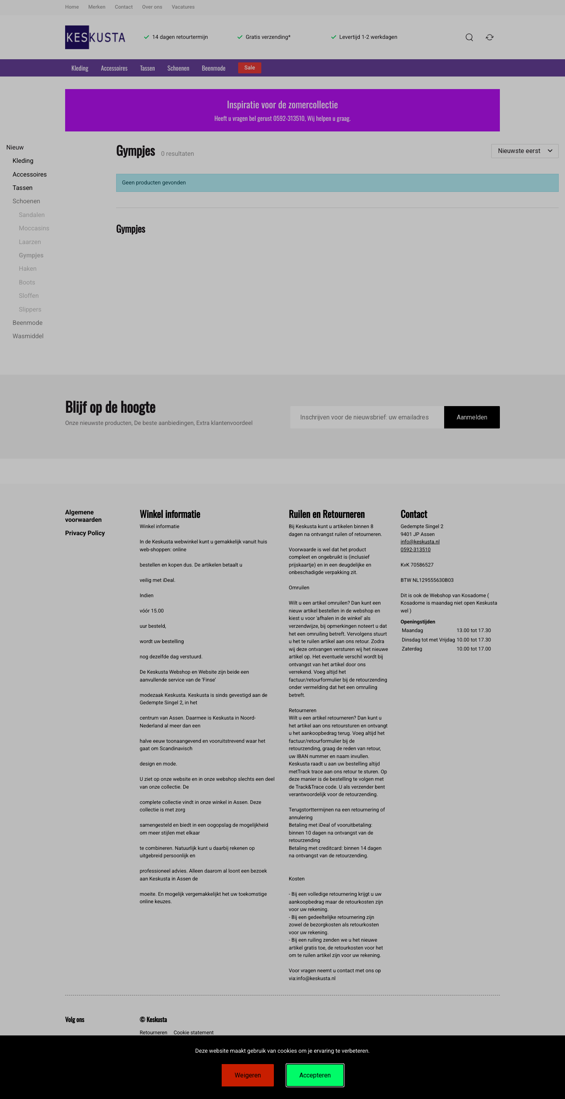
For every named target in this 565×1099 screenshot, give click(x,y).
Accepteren (315, 1075)
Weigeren (248, 1075)
